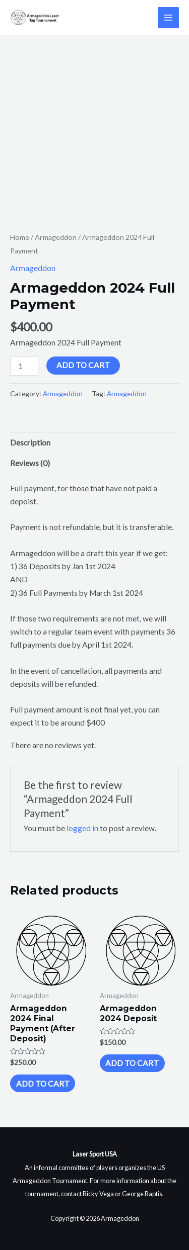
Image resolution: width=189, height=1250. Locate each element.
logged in (82, 828)
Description (30, 442)
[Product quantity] (24, 366)
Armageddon (56, 237)
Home (19, 237)
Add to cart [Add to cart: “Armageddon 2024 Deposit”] (132, 1062)
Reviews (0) (30, 463)
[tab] (94, 442)
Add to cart (83, 365)
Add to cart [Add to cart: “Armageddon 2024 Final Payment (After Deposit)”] (43, 1083)
